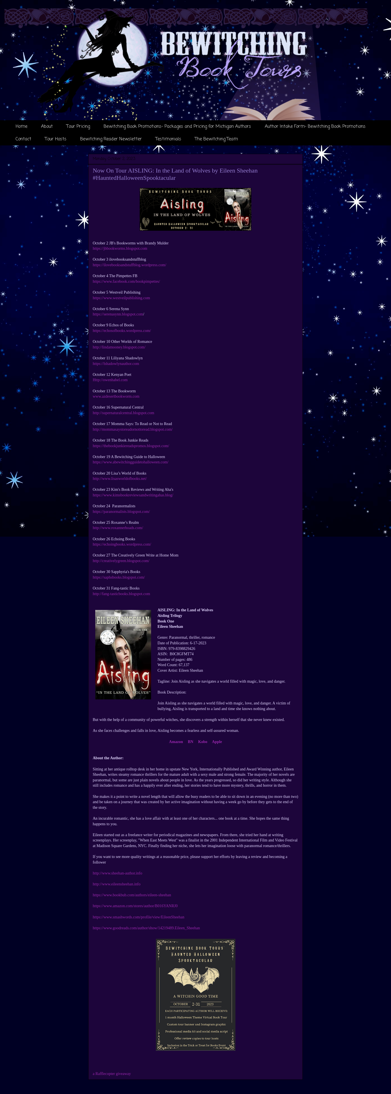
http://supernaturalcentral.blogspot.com (123, 413)
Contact (23, 139)
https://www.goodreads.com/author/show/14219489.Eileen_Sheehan (146, 928)
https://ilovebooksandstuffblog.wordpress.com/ (129, 265)
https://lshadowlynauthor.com (116, 364)
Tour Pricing (78, 126)
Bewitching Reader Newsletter (111, 139)
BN (190, 742)
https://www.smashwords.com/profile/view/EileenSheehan (138, 917)
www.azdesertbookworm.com (116, 396)
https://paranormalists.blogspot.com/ (121, 512)
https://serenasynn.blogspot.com (118, 314)
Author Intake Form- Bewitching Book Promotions (315, 126)
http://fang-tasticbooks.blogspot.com (121, 594)
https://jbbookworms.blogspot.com (120, 248)
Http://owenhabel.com (110, 380)
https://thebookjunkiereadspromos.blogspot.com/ (131, 446)
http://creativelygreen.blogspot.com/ (121, 561)
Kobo (203, 742)
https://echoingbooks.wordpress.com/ (122, 544)
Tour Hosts (55, 139)
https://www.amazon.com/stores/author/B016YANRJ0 (135, 906)
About (47, 126)
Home (21, 126)
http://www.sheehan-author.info (117, 873)
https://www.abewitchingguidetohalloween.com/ (130, 462)
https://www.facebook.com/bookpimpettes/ (126, 281)
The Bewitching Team (216, 139)
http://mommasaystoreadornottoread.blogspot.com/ (133, 429)
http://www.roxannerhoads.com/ (118, 528)
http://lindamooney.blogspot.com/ (119, 347)
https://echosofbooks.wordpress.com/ (122, 331)
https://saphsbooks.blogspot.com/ (119, 577)
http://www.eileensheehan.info (116, 884)
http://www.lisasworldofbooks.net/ (120, 479)
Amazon (176, 742)
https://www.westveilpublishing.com (121, 298)
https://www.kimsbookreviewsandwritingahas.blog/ (133, 495)
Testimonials (168, 139)
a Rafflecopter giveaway (112, 1074)
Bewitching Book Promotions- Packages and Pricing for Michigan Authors (177, 126)
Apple (216, 742)
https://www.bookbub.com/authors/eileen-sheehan (132, 895)
